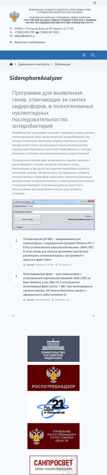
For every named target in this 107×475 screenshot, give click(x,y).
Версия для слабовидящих (29, 42)
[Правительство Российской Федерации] (53, 349)
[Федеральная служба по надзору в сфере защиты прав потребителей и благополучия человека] (53, 378)
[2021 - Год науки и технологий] (53, 407)
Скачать (30, 265)
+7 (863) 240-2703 (24, 32)
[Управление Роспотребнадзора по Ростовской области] (53, 436)
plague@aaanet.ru (24, 35)
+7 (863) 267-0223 (49, 32)
